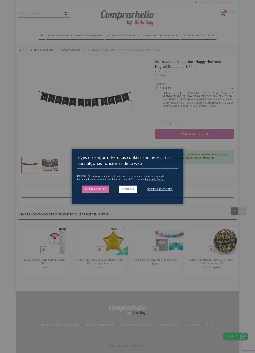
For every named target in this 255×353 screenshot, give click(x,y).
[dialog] (127, 176)
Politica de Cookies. (155, 179)
